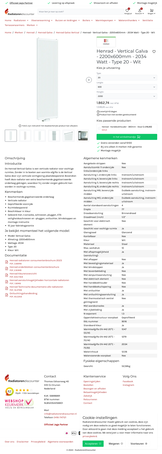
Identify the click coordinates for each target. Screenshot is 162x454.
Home (8, 20)
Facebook (128, 381)
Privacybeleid (38, 441)
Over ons (9, 441)
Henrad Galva (45, 32)
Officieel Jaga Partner (21, 2)
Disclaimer (23, 441)
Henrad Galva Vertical (67, 32)
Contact (87, 403)
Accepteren (93, 443)
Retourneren (90, 399)
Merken (19, 32)
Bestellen (88, 385)
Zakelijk (87, 395)
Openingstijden (91, 381)
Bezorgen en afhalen (94, 388)
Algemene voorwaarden (60, 441)
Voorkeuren (139, 443)
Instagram (128, 385)
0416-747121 (60, 417)
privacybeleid (90, 436)
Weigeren (116, 443)
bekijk (104, 130)
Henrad (30, 32)
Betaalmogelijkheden (95, 392)
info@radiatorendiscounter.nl (60, 413)
